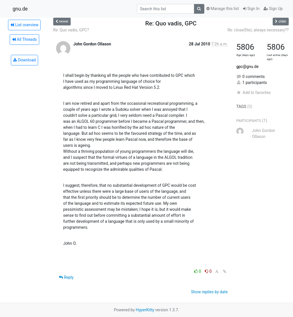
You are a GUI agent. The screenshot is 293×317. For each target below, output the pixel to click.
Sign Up (273, 8)
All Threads (24, 39)
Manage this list (222, 8)
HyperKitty (145, 310)
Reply (66, 277)
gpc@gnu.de (247, 66)
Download (24, 60)
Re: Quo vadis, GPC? (71, 30)
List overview (24, 25)
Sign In (251, 8)
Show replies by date (209, 292)
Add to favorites (253, 92)
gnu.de (20, 9)
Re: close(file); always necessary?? (258, 30)
